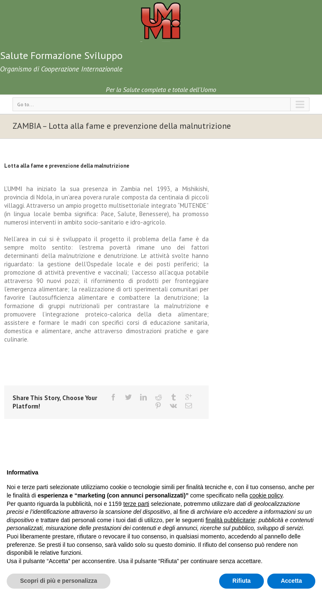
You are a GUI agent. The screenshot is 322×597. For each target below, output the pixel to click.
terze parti (136, 503)
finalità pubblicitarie (230, 520)
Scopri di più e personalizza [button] (58, 580)
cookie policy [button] (265, 495)
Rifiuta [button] (242, 580)
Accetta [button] (291, 580)
